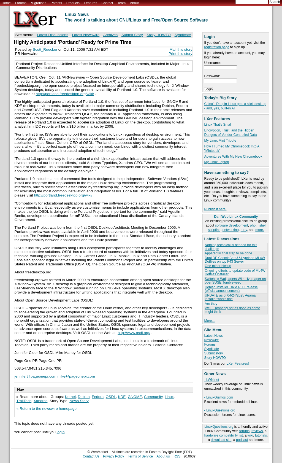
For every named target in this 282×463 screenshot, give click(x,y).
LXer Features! (238, 363)
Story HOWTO (215, 358)
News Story (79, 401)
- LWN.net (211, 380)
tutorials (261, 435)
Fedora (98, 397)
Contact (107, 3)
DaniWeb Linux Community (236, 217)
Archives (110, 35)
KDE (122, 397)
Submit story (213, 353)
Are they (211, 304)
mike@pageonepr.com (76, 376)
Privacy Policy (113, 456)
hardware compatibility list (223, 435)
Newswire (211, 340)
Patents (56, 3)
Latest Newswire (85, 35)
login (61, 432)
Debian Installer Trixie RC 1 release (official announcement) (231, 289)
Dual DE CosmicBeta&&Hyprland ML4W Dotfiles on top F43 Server (235, 259)
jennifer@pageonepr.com (35, 376)
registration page (216, 47)
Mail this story (180, 49)
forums (244, 431)
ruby (244, 230)
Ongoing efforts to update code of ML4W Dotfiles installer (235, 272)
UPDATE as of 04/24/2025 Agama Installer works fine (230, 297)
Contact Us (91, 456)
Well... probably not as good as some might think (232, 310)
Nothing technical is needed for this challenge (231, 247)
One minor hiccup (218, 266)
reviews (257, 431)
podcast (242, 440)
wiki (250, 435)
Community (153, 397)
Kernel (70, 397)
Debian (84, 397)
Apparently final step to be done (228, 253)
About (134, 3)
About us (163, 456)
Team (121, 3)
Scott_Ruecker (45, 49)
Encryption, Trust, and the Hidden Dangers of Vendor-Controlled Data (230, 132)
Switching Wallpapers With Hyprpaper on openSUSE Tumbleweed (235, 280)
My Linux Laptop (216, 162)
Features (90, 3)
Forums (20, 3)
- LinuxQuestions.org (219, 410)
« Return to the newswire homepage (47, 409)
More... (209, 321)
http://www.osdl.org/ (134, 333)
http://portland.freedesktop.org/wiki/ (65, 94)
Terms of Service (140, 456)
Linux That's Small (217, 124)
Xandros (41, 401)
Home (6, 3)
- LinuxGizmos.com (218, 397)
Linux (169, 397)
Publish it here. (215, 209)
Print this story (180, 54)
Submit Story (132, 35)
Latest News (213, 336)
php (253, 225)
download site (221, 440)
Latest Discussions (52, 35)
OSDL (111, 397)
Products (73, 3)
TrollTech (24, 401)
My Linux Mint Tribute (220, 140)
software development (231, 225)
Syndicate (211, 349)
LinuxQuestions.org (218, 427)
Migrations (38, 3)
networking (231, 230)
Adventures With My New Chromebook (233, 156)
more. (259, 230)
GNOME (135, 397)
